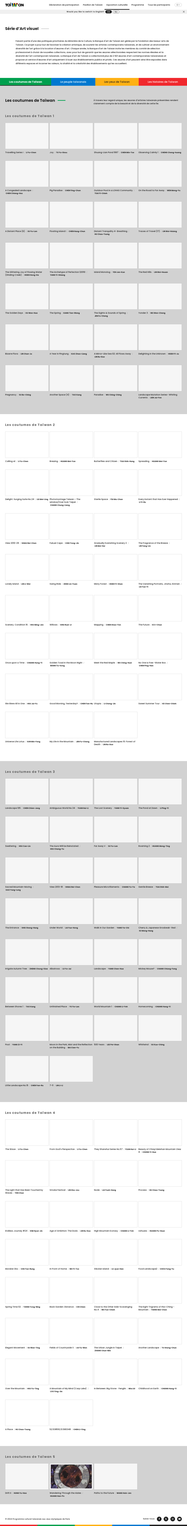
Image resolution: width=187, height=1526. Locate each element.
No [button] (116, 12)
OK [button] (108, 12)
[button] (178, 5)
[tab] (25, 82)
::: (1, 1)
